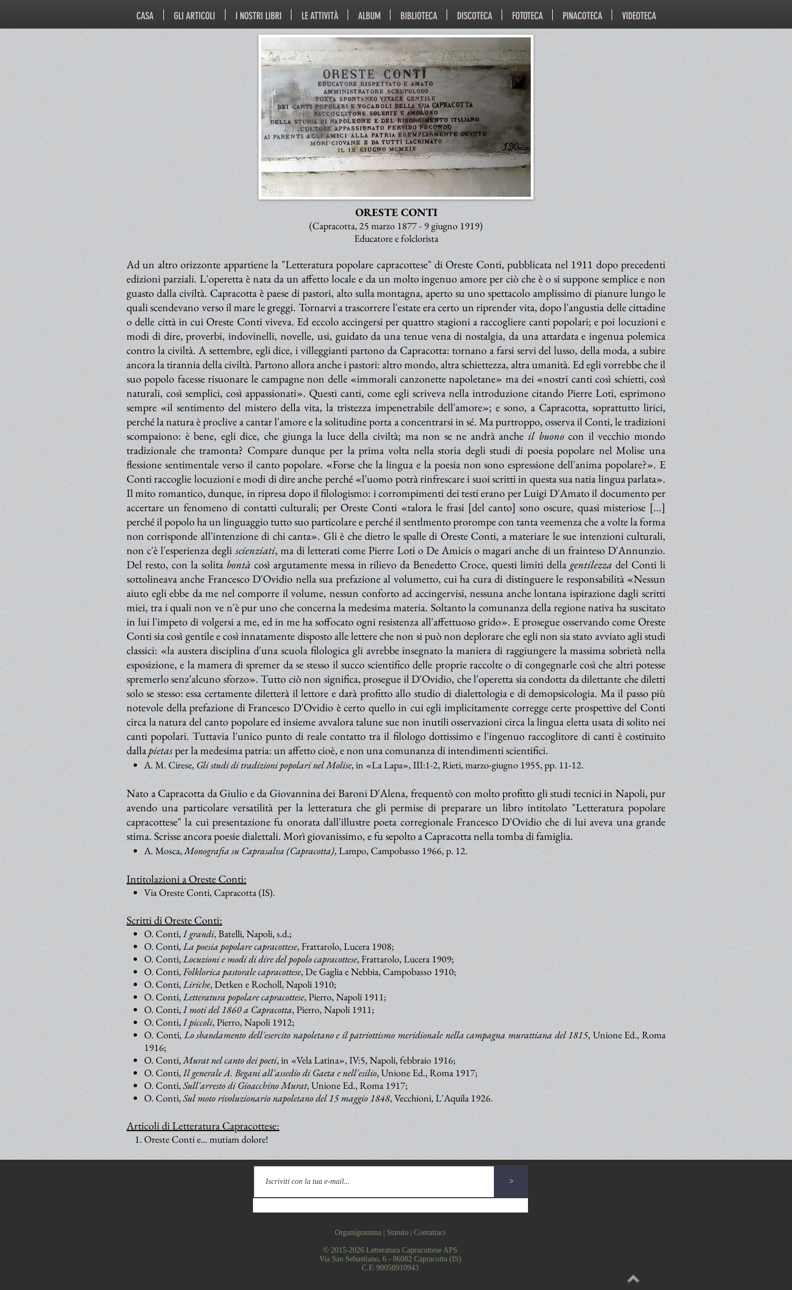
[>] (511, 1181)
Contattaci (430, 1232)
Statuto (398, 1232)
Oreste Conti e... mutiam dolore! (206, 1139)
